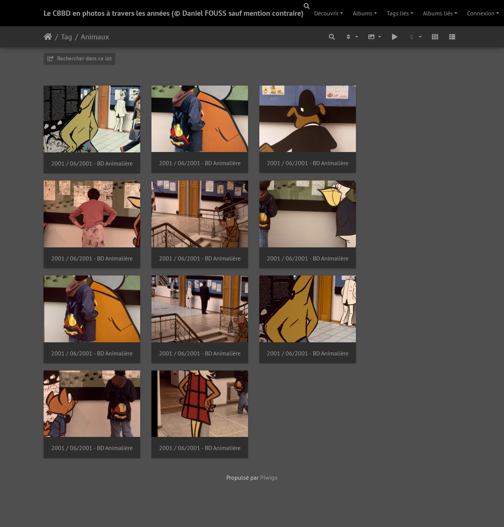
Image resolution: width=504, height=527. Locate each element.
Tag (66, 37)
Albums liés (438, 13)
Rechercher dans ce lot (79, 58)
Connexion (481, 13)
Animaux (95, 37)
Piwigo (269, 481)
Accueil (48, 36)
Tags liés (398, 13)
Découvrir (326, 13)
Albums (362, 13)
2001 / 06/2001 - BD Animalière (92, 164)
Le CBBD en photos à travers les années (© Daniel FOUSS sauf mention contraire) (174, 13)
